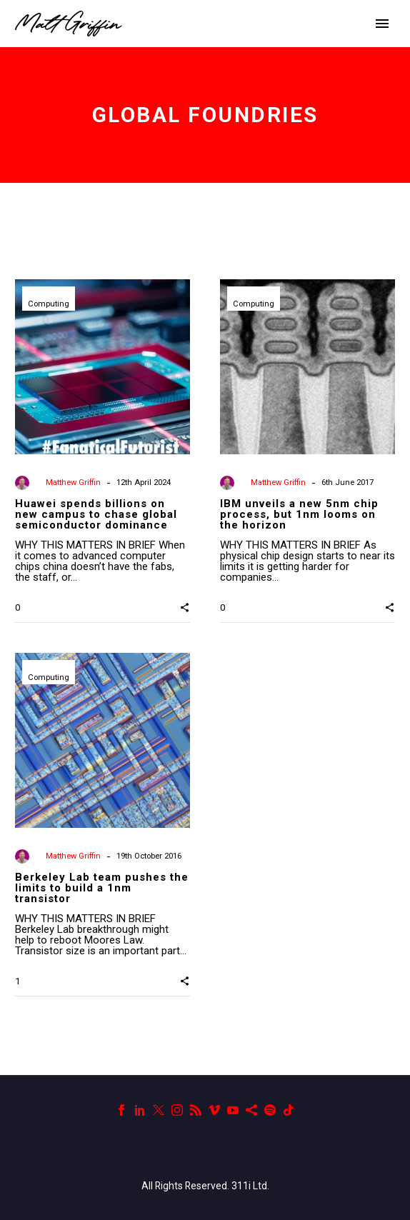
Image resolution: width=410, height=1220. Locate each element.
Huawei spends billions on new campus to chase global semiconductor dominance (96, 514)
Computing (48, 304)
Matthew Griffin (73, 482)
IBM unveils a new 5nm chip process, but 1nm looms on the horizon (299, 514)
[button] (184, 606)
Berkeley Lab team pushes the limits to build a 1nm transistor (102, 888)
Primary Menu (382, 23)
